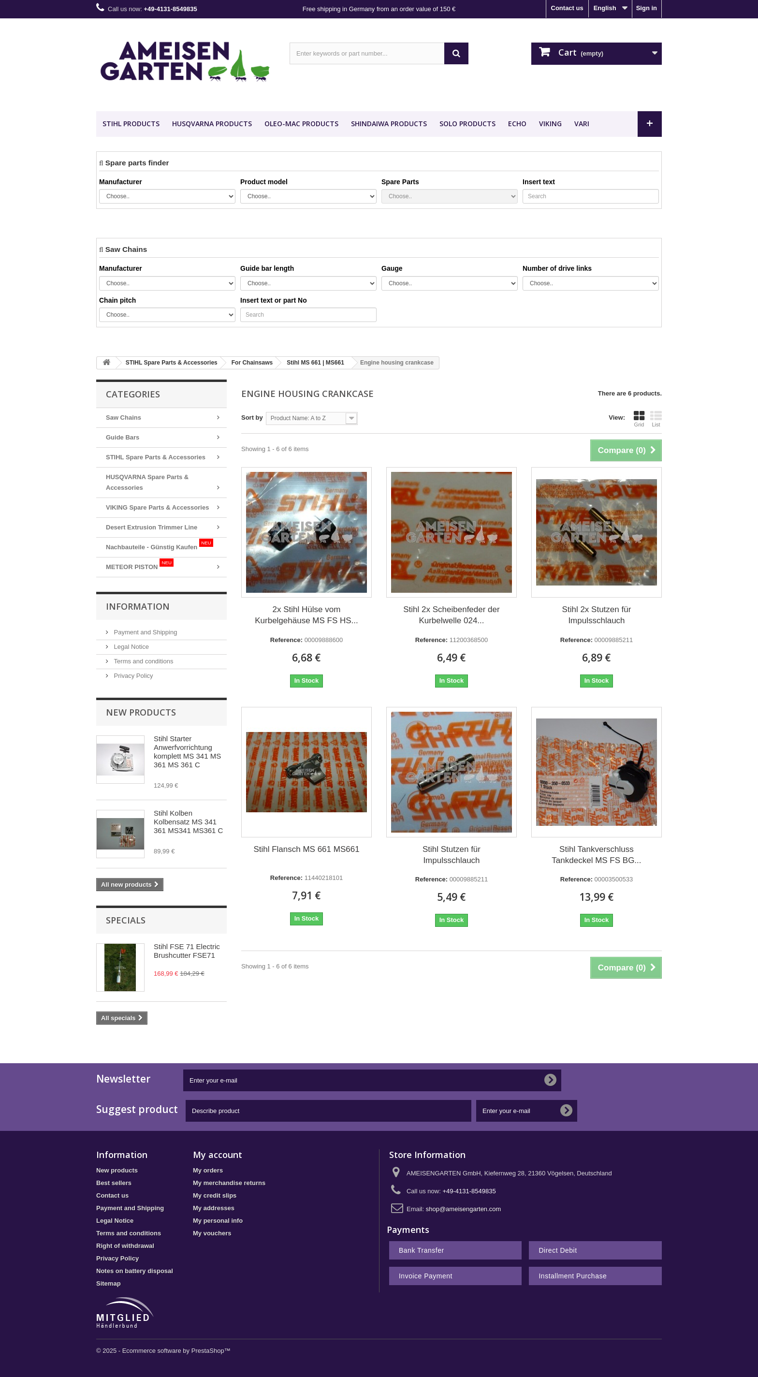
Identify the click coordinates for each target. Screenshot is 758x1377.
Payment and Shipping (144, 632)
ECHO (517, 123)
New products (141, 712)
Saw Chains (123, 417)
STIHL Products (131, 123)
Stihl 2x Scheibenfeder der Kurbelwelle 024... (451, 615)
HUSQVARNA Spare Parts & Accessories (147, 482)
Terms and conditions (142, 661)
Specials (126, 920)
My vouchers (212, 1233)
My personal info (218, 1220)
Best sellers (113, 1183)
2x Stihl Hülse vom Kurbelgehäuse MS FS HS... (306, 615)
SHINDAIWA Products (389, 123)
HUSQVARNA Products (212, 123)
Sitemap (108, 1283)
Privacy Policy (132, 675)
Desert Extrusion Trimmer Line (151, 527)
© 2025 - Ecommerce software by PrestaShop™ (163, 1350)
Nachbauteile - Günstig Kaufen (159, 545)
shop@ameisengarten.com (463, 1209)
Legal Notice (130, 646)
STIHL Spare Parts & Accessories (155, 457)
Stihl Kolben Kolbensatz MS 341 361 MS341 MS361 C (188, 822)
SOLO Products (467, 123)
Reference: (286, 640)
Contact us (567, 8)
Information (138, 606)
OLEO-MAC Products (301, 123)
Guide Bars (122, 437)
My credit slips (214, 1195)
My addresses (213, 1208)
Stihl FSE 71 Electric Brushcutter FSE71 (187, 950)
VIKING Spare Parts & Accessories (157, 507)
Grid (639, 418)
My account (217, 1154)
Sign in (646, 8)
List (656, 418)
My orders (208, 1170)
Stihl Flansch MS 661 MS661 (306, 849)
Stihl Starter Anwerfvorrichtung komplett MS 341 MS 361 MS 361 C (187, 751)
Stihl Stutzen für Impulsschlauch (452, 855)
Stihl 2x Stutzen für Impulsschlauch (596, 615)
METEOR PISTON (140, 564)
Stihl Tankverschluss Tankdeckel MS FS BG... (596, 855)
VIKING (550, 123)
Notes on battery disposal (134, 1270)
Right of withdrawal (125, 1245)
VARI (581, 123)
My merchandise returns (229, 1183)
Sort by (252, 417)
